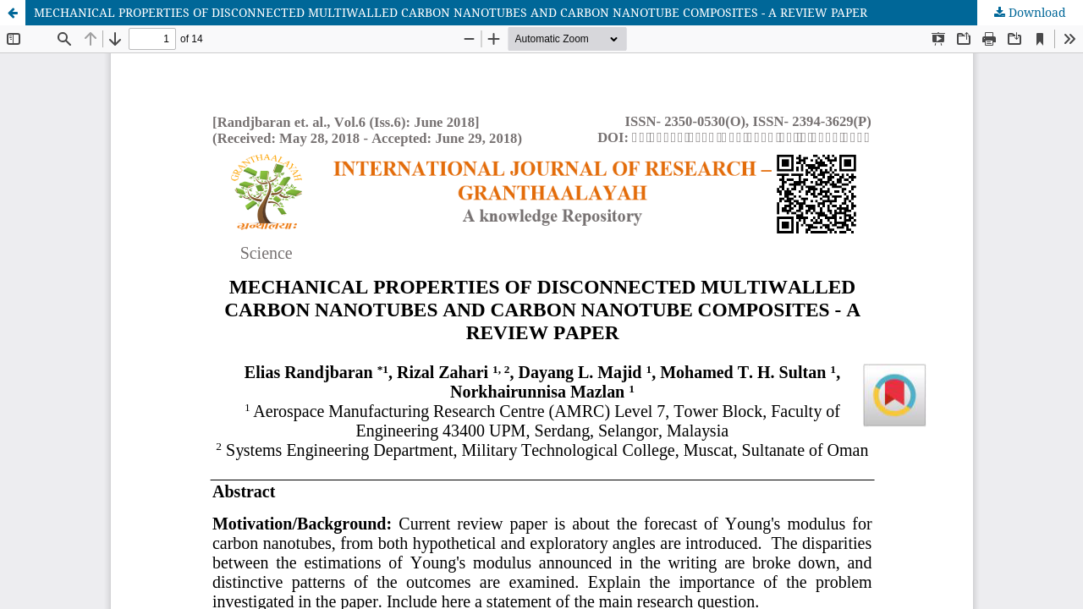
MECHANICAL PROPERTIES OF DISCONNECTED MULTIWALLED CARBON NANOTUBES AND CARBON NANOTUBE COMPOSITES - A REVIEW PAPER (450, 12)
